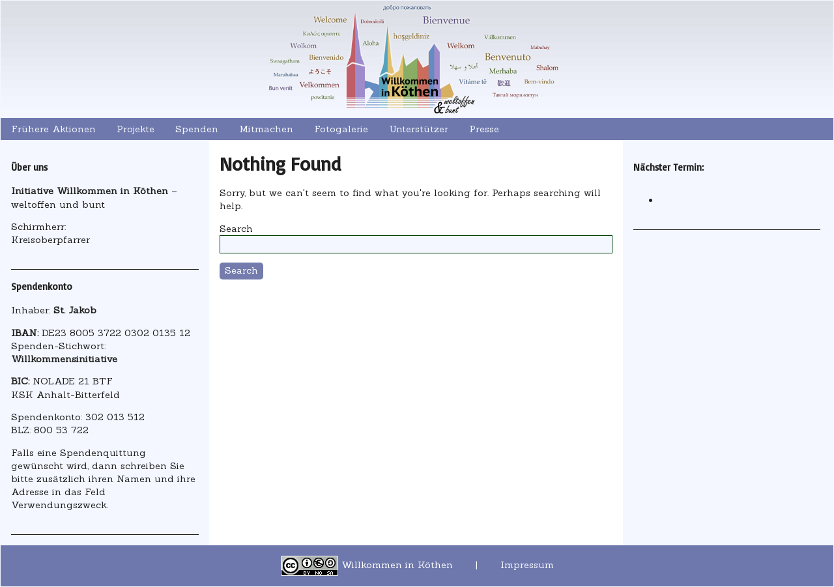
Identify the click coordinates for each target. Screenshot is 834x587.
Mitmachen (266, 129)
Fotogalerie (341, 129)
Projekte (135, 129)
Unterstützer (418, 129)
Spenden (196, 129)
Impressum (527, 565)
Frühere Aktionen (53, 129)
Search (236, 229)
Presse (484, 129)
